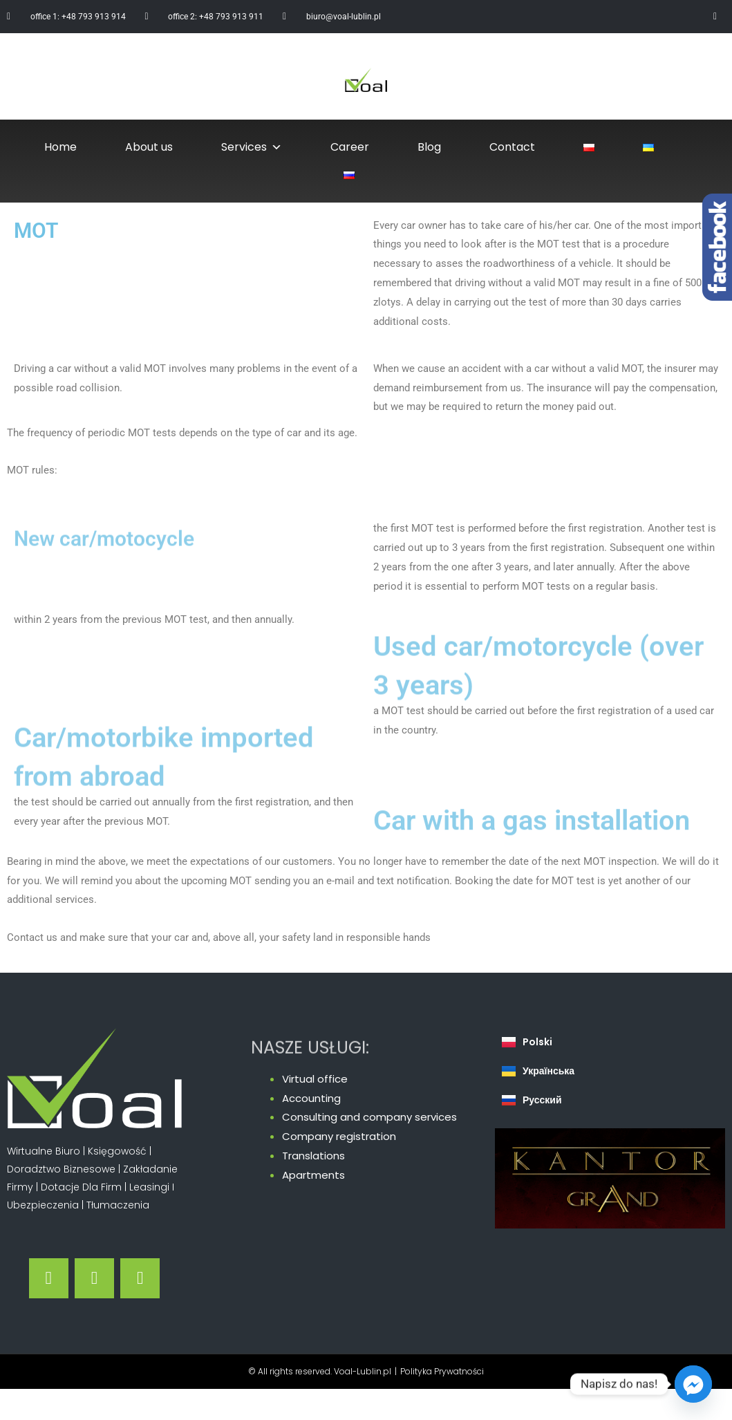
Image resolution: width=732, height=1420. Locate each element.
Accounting (311, 1098)
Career (349, 147)
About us (149, 147)
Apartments (313, 1175)
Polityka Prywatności (442, 1371)
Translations (313, 1155)
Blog (429, 147)
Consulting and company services (369, 1117)
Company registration (339, 1136)
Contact (512, 147)
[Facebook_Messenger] (693, 1384)
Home (60, 147)
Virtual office (315, 1079)
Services (251, 147)
